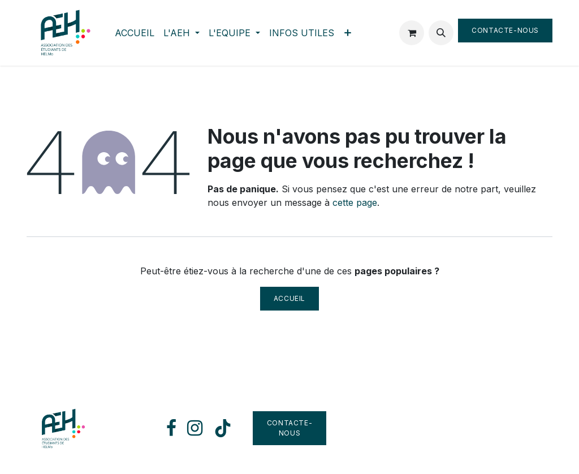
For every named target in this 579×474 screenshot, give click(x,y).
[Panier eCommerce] (411, 32)
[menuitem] (134, 32)
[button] (441, 32)
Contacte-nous (505, 30)
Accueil (289, 298)
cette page (354, 202)
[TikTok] (222, 428)
